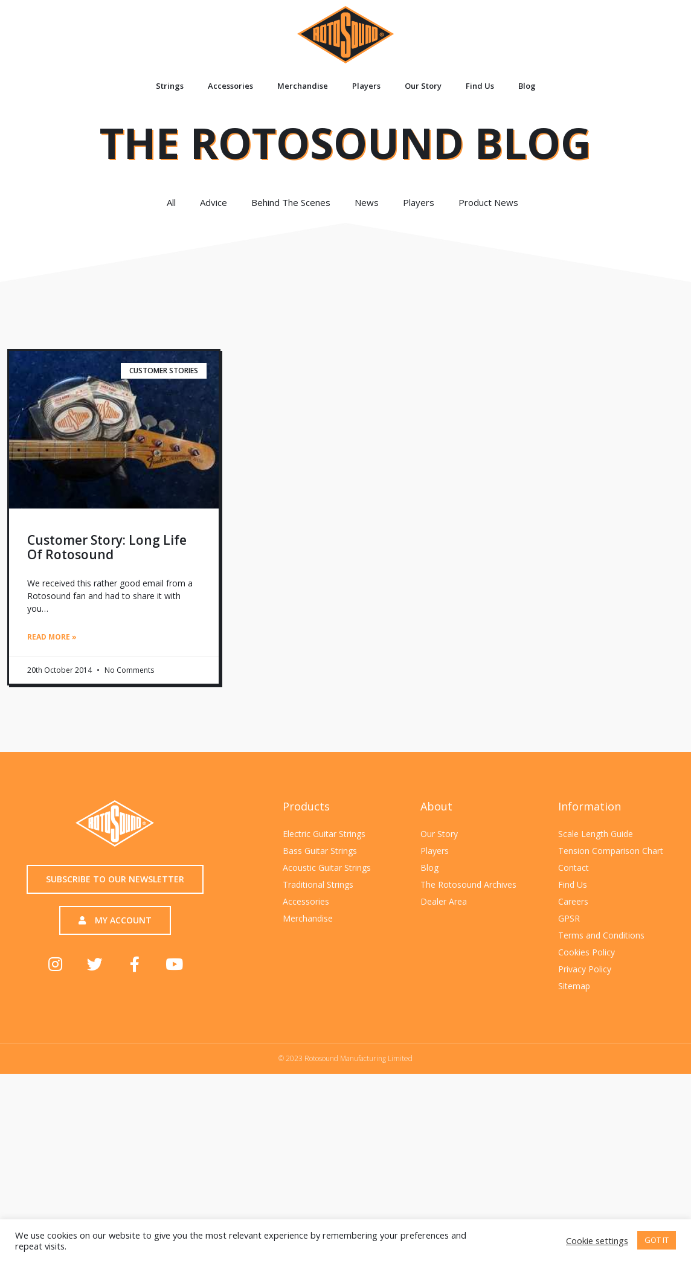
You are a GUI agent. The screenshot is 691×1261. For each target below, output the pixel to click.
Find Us (480, 85)
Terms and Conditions (601, 934)
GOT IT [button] (656, 1239)
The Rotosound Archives (468, 884)
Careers (573, 900)
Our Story (423, 85)
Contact (573, 867)
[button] (115, 879)
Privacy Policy (584, 968)
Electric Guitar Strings (324, 833)
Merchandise (302, 85)
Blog (527, 85)
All (171, 202)
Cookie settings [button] (597, 1240)
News (367, 202)
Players (366, 85)
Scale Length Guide (595, 833)
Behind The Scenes (290, 202)
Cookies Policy (586, 951)
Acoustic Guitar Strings (327, 867)
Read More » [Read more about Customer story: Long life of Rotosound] (52, 637)
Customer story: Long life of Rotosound (107, 547)
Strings (170, 85)
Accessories (230, 85)
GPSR (569, 917)
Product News (491, 202)
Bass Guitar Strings (320, 850)
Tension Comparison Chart (610, 850)
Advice (213, 202)
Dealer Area (443, 900)
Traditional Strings (318, 884)
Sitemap (574, 985)
